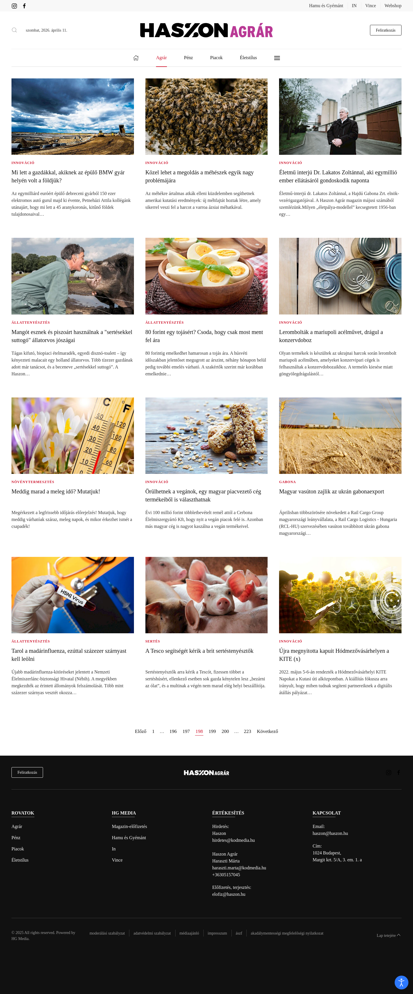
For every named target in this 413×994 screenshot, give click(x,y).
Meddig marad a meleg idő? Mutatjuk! (55, 491)
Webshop (393, 5)
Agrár (16, 826)
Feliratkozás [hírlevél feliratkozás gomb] (386, 30)
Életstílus (20, 860)
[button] (14, 30)
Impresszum (217, 933)
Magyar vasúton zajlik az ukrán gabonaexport (331, 491)
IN (354, 5)
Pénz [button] (188, 57)
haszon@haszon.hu (330, 833)
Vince (370, 5)
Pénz (15, 837)
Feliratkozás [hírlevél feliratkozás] (27, 772)
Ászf (239, 933)
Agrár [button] (161, 57)
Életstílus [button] (248, 57)
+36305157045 (226, 874)
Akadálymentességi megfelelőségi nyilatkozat (287, 933)
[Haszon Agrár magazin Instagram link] (14, 5)
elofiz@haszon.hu (229, 894)
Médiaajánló (189, 933)
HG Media (20, 939)
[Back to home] (206, 30)
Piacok (17, 848)
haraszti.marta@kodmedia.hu (239, 867)
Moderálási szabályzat (107, 933)
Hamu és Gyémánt (326, 5)
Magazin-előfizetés (129, 826)
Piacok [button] (216, 57)
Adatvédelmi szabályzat (152, 933)
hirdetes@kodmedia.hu (233, 840)
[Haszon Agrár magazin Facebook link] (24, 5)
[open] (401, 982)
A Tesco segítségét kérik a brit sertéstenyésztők (199, 651)
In (114, 848)
